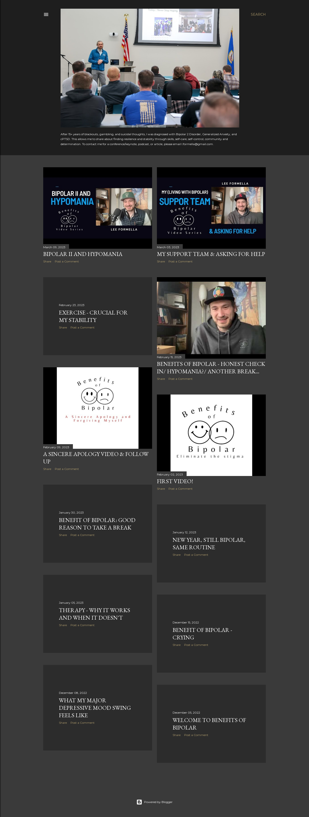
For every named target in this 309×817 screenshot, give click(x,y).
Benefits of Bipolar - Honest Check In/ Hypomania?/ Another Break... (211, 367)
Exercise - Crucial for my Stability (93, 316)
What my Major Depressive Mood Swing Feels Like (95, 707)
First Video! (175, 481)
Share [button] (47, 261)
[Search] (258, 14)
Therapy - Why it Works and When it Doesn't (94, 613)
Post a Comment (67, 261)
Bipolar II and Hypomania (82, 254)
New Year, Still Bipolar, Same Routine (209, 543)
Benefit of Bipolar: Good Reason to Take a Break (97, 523)
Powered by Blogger (154, 802)
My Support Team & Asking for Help (211, 254)
